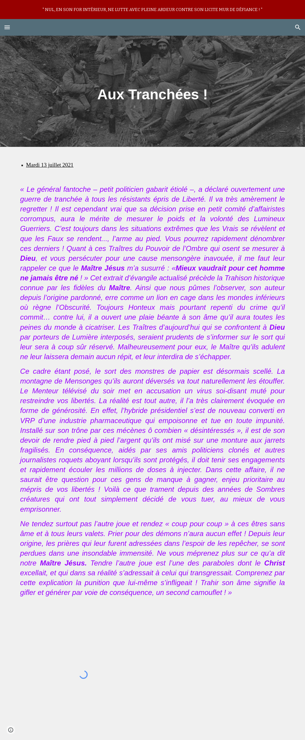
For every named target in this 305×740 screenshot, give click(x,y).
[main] (152, 91)
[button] (7, 27)
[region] (152, 9)
